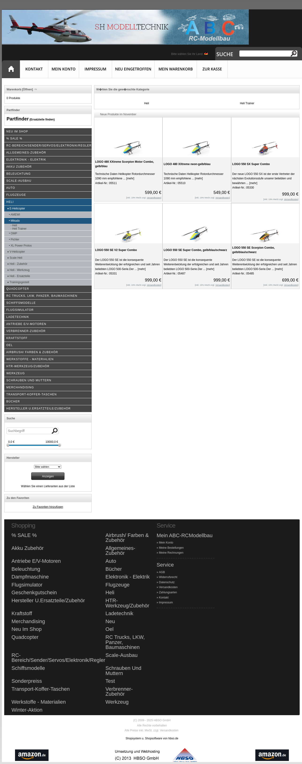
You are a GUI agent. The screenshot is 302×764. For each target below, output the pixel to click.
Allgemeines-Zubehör (120, 551)
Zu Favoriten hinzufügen (48, 507)
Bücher (114, 569)
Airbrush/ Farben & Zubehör (127, 538)
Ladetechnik (119, 613)
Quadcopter (24, 637)
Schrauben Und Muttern (123, 671)
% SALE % (24, 535)
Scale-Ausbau (122, 655)
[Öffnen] (27, 89)
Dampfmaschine (30, 576)
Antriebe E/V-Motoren (36, 561)
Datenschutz (167, 582)
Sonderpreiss (26, 681)
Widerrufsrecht (168, 577)
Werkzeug (117, 702)
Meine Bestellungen (171, 547)
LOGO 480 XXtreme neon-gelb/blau (187, 164)
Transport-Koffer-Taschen (40, 689)
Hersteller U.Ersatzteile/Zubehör (48, 600)
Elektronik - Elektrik (128, 576)
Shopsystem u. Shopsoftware (144, 738)
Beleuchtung (25, 569)
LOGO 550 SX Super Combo (251, 164)
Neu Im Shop (26, 629)
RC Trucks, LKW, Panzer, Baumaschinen (125, 642)
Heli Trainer (247, 103)
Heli (146, 103)
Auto (111, 561)
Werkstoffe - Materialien (38, 702)
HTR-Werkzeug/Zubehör (127, 603)
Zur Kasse (212, 69)
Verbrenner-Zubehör (119, 692)
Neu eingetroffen (133, 69)
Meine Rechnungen (171, 552)
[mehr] (129, 178)
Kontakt (34, 69)
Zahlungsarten (168, 592)
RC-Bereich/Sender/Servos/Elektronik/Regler (58, 658)
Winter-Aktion (26, 710)
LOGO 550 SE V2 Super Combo (116, 250)
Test (110, 681)
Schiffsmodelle (28, 668)
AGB (162, 572)
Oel (109, 629)
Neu (110, 621)
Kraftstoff (21, 613)
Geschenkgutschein (34, 592)
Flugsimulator (26, 584)
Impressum (95, 69)
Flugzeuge (118, 584)
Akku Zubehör (27, 548)
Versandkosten (168, 587)
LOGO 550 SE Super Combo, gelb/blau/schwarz (195, 250)
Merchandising (28, 621)
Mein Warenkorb (176, 69)
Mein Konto (64, 69)
